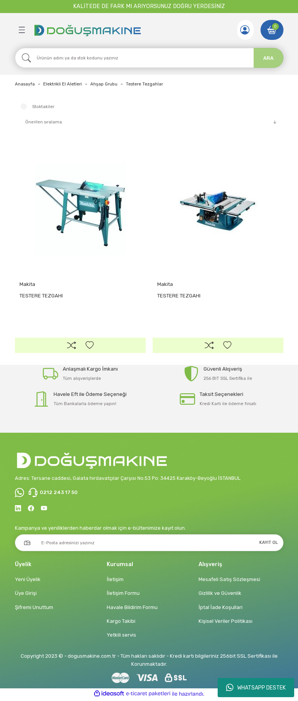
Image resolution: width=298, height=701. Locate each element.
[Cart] (272, 30)
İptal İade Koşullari (221, 609)
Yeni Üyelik (28, 581)
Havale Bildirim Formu (132, 609)
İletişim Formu (123, 595)
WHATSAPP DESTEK (256, 687)
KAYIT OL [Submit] (268, 544)
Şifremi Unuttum (34, 609)
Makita (27, 284)
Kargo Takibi (121, 622)
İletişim (115, 581)
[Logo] (87, 30)
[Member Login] (244, 29)
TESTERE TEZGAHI (41, 296)
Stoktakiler (43, 106)
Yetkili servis (121, 637)
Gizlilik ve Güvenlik (220, 595)
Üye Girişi (26, 595)
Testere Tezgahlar (144, 84)
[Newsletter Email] (149, 544)
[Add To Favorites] (89, 345)
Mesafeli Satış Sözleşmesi (229, 581)
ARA (268, 58)
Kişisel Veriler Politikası (225, 622)
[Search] (149, 58)
